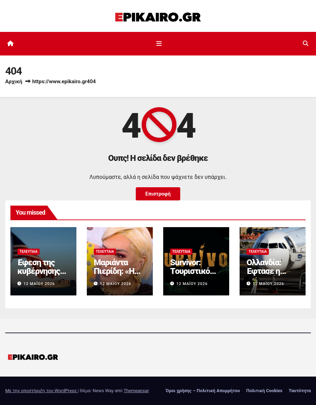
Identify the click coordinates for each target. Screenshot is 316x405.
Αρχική (13, 81)
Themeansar (136, 390)
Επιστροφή (158, 194)
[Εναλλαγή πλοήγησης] (159, 44)
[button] (305, 43)
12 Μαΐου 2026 (39, 284)
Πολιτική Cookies (264, 390)
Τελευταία (28, 251)
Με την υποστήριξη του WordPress (41, 390)
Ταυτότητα (300, 390)
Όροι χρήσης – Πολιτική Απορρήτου (203, 390)
